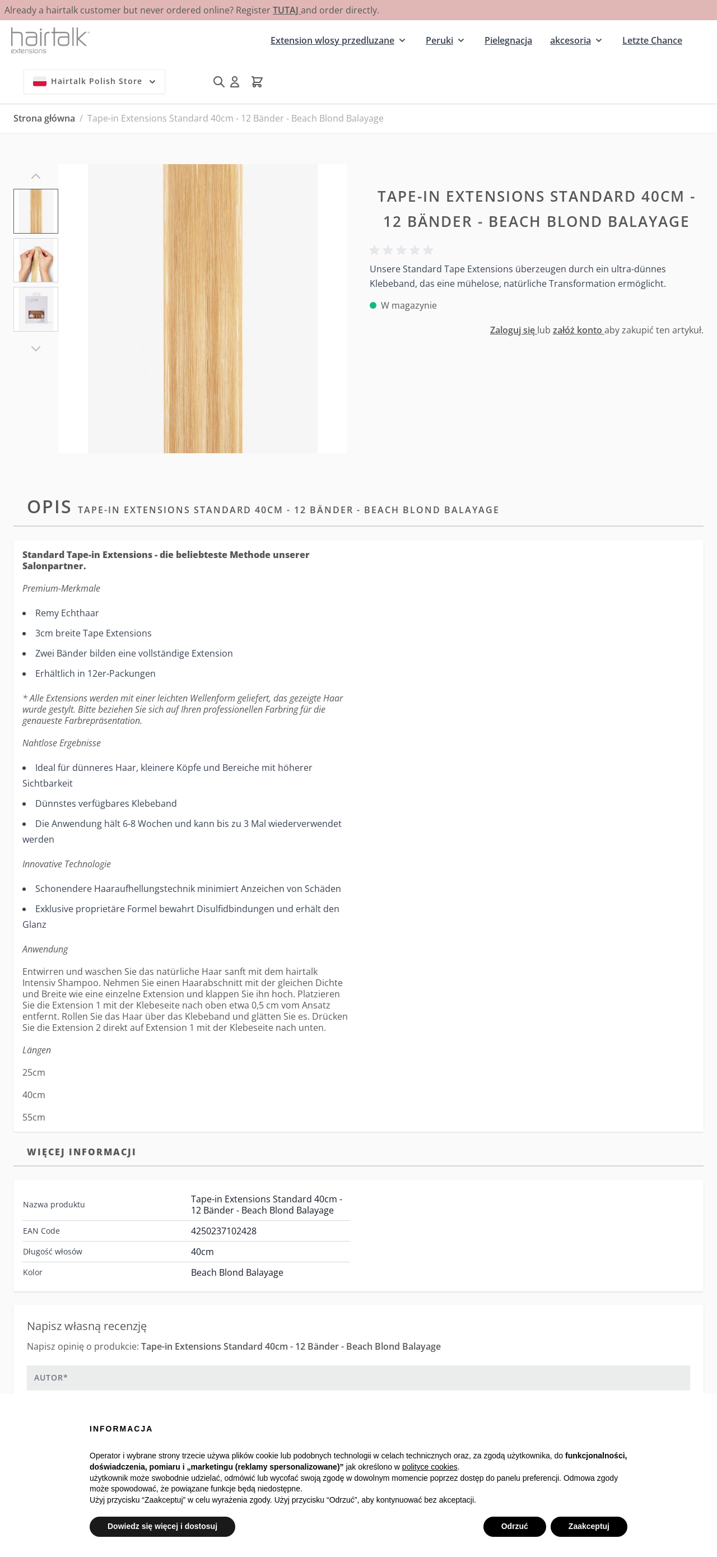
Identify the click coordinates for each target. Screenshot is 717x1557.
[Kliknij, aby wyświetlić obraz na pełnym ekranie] (202, 308)
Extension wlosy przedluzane (332, 40)
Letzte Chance (652, 40)
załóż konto (578, 330)
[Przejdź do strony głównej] (50, 40)
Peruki (439, 40)
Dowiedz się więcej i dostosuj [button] (162, 1526)
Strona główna (44, 118)
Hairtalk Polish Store (95, 81)
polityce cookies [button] (430, 1466)
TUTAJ (287, 10)
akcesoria (570, 40)
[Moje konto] (235, 82)
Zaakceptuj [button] (589, 1526)
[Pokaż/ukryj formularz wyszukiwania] (219, 82)
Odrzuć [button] (514, 1526)
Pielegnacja (508, 40)
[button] (403, 250)
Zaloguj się (513, 330)
